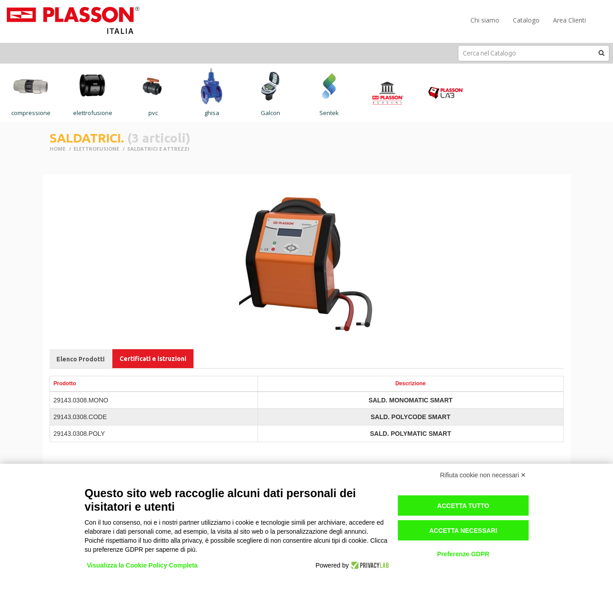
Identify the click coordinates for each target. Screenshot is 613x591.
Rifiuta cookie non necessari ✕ (483, 475)
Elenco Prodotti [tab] (80, 359)
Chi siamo (484, 20)
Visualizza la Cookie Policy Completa (142, 565)
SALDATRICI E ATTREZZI (158, 148)
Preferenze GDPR (463, 554)
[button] (602, 52)
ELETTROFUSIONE (96, 148)
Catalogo (526, 20)
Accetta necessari (463, 530)
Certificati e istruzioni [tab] (153, 358)
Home (57, 148)
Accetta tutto (463, 505)
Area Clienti (569, 20)
